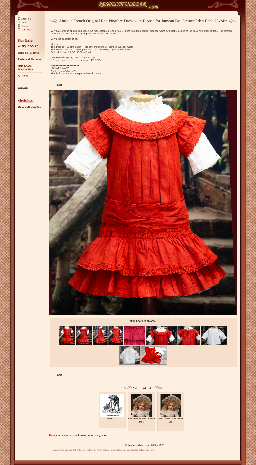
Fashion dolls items (29, 59)
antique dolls (58, 450)
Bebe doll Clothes (28, 53)
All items (23, 75)
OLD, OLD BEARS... (29, 107)
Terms (25, 22)
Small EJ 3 (112, 419)
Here (52, 435)
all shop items (23, 88)
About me (26, 19)
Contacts (26, 26)
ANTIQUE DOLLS (28, 46)
